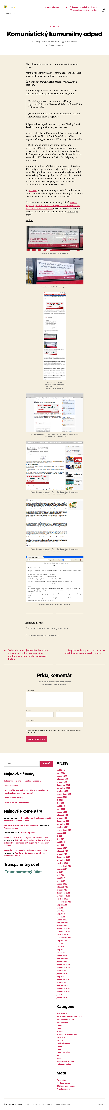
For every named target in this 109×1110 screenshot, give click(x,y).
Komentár (30, 691)
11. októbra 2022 (71, 42)
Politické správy (63, 1043)
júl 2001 (60, 995)
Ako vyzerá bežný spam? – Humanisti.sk (21, 826)
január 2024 (62, 854)
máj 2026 (61, 770)
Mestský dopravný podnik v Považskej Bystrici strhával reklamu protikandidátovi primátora (53, 205)
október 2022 (62, 899)
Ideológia (61, 1025)
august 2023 (62, 869)
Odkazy (94, 7)
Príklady (60, 1046)
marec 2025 (62, 812)
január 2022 (62, 926)
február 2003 (62, 986)
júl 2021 (60, 944)
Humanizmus (62, 1022)
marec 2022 (62, 920)
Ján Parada (32, 636)
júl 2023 (60, 872)
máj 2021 (60, 950)
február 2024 (62, 851)
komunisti (40, 636)
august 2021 (62, 941)
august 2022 (62, 905)
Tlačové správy (63, 1052)
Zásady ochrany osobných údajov (83, 10)
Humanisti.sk (16, 1104)
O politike (54, 26)
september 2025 (64, 794)
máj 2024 (61, 842)
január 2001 (62, 998)
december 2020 (64, 965)
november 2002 (64, 989)
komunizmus (49, 636)
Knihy (59, 1028)
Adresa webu (30, 721)
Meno (28, 711)
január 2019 (62, 974)
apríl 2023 (61, 881)
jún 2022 (60, 911)
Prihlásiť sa (61, 1080)
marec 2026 (62, 776)
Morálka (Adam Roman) (67, 1034)
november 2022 (63, 896)
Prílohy (60, 1049)
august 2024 (62, 833)
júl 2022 (60, 908)
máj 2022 (61, 914)
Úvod (59, 1055)
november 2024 (63, 824)
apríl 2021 (61, 953)
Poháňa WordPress (61, 1104)
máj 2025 (61, 806)
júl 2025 (60, 800)
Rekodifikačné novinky (13, 798)
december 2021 (63, 929)
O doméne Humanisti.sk (79, 7)
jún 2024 (60, 839)
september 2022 (64, 902)
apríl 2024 (61, 845)
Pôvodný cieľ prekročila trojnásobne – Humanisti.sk (26, 838)
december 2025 (64, 785)
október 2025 (62, 791)
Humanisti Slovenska (52, 7)
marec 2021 (62, 956)
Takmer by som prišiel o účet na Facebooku (22, 781)
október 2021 (62, 935)
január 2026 (62, 782)
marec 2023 (62, 884)
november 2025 (63, 788)
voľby (57, 636)
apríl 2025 (61, 809)
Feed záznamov (63, 1083)
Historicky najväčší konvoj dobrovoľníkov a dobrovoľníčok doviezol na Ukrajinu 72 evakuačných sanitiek (28, 843)
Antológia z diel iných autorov (69, 1016)
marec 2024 (62, 848)
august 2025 (62, 797)
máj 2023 (61, 878)
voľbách (33, 190)
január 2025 (62, 818)
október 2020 (62, 971)
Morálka (60, 1031)
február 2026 (62, 779)
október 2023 (62, 863)
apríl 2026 (61, 773)
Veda (59, 1058)
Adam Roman (62, 1013)
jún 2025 (60, 803)
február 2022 (62, 923)
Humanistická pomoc (66, 1019)
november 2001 (63, 992)
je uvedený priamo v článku (49, 42)
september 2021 (64, 938)
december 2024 (64, 821)
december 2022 (63, 893)
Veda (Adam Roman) (65, 1061)
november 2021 (63, 932)
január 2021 (62, 962)
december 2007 (64, 980)
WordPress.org (63, 1089)
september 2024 (64, 830)
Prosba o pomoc (11, 786)
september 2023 (64, 866)
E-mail (58, 711)
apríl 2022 (61, 917)
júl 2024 (60, 836)
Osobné (60, 1040)
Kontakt (65, 7)
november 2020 (64, 968)
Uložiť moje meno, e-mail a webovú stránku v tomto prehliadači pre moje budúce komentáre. (54, 732)
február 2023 (62, 887)
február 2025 (62, 815)
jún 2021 (60, 947)
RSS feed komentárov (66, 1086)
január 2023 (62, 890)
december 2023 (64, 857)
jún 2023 (60, 875)
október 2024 (62, 827)
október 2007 (62, 983)
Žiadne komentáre (56, 46)
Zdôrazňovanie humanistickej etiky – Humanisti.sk (25, 850)
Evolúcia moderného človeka (16, 802)
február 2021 (62, 959)
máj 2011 (60, 977)
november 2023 (63, 860)
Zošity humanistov (65, 1064)
